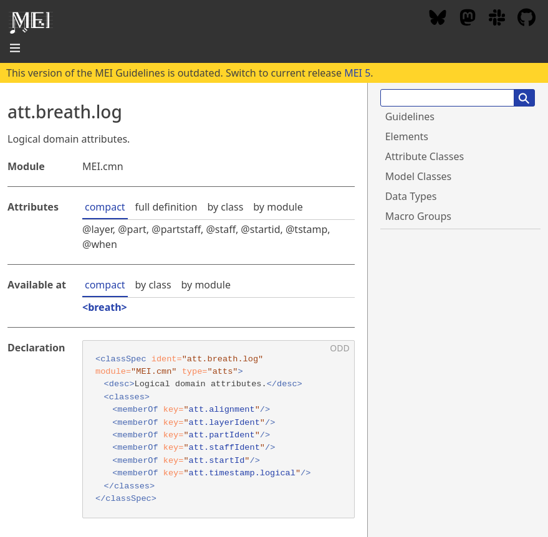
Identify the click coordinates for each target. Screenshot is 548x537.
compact (105, 207)
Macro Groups (418, 216)
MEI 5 (357, 73)
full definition (166, 207)
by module (277, 207)
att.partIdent (222, 435)
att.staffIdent (224, 447)
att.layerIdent (224, 422)
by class (225, 207)
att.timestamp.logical (242, 473)
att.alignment (222, 409)
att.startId (217, 460)
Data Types (411, 196)
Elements (406, 136)
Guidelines (410, 116)
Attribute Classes (424, 156)
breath (104, 307)
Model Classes (418, 176)
